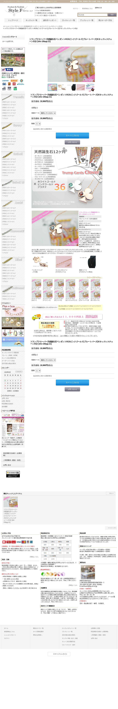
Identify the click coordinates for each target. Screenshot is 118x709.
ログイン (6, 638)
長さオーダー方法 (105, 20)
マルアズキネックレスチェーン (13, 231)
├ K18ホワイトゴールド (9, 113)
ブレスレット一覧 (68, 20)
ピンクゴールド (78, 306)
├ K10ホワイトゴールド (9, 104)
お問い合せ (5, 398)
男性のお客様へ (37, 635)
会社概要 (4, 406)
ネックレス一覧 (31, 20)
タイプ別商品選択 (38, 631)
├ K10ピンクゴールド (8, 107)
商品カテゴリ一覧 (38, 628)
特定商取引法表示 (7, 404)
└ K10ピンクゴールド (8, 299)
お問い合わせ (72, 142)
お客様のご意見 (95, 628)
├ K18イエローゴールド (9, 110)
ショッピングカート (10, 635)
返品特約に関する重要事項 (42, 129)
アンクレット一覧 (86, 20)
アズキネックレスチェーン (13, 202)
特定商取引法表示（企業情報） (12, 454)
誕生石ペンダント (50, 20)
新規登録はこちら (9, 631)
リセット (111, 493)
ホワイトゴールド (89, 306)
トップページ (13, 20)
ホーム (6, 628)
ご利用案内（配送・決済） (12, 460)
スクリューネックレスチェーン (13, 125)
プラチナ (98, 306)
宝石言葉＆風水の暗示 (9, 363)
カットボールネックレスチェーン (13, 154)
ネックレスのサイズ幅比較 (10, 352)
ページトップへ (112, 528)
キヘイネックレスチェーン (13, 259)
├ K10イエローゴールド (9, 102)
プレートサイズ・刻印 (68, 645)
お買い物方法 (6, 401)
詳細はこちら (34, 557)
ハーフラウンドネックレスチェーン (13, 288)
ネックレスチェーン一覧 (69, 628)
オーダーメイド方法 (8, 361)
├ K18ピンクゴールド (8, 115)
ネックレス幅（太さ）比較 (70, 638)
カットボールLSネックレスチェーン (13, 182)
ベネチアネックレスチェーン (13, 96)
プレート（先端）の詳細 (9, 355)
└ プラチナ (5, 118)
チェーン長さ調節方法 (9, 358)
